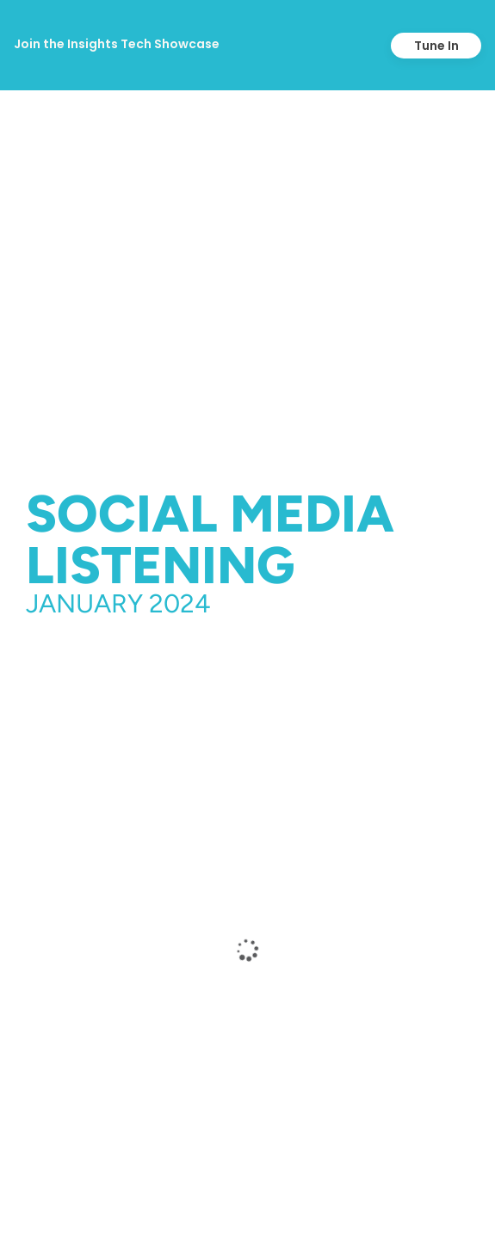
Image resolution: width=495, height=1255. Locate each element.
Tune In (436, 45)
